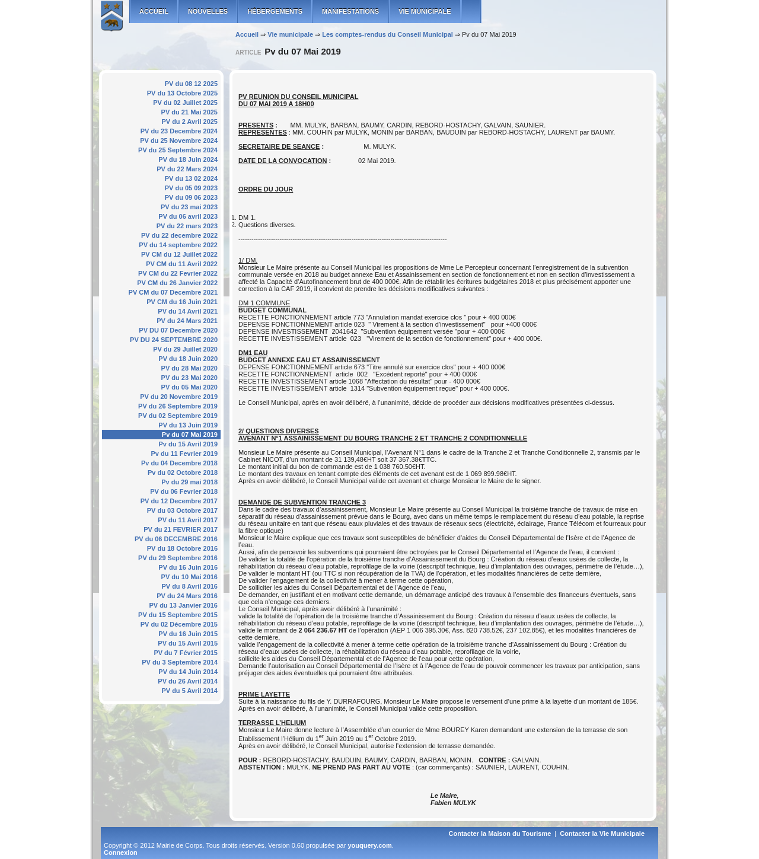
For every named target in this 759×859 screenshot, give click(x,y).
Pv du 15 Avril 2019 (188, 444)
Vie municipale (424, 11)
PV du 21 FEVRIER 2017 (180, 529)
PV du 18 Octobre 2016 (182, 548)
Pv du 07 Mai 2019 (190, 434)
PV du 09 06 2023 (191, 197)
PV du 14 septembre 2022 (178, 244)
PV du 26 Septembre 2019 (178, 406)
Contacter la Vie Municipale (602, 833)
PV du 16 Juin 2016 (188, 567)
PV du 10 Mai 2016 (189, 576)
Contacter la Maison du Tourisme (500, 833)
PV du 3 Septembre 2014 (180, 662)
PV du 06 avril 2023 (188, 216)
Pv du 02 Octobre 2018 (183, 472)
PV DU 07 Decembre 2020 (178, 330)
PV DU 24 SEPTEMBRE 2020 (174, 339)
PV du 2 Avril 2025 (189, 121)
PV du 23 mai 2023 (189, 206)
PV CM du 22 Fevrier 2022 (178, 273)
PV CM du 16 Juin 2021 (182, 301)
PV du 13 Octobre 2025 (182, 93)
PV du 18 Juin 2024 (188, 159)
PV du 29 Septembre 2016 (178, 557)
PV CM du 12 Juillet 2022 (179, 254)
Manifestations (350, 11)
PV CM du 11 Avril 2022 (182, 263)
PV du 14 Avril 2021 (188, 311)
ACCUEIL (153, 11)
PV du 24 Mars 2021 (187, 320)
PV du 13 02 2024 (191, 178)
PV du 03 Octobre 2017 (182, 510)
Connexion (121, 852)
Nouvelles (208, 11)
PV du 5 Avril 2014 (189, 690)
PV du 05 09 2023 (191, 187)
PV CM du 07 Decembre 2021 (173, 292)
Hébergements (274, 11)
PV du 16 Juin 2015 (188, 633)
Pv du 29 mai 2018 (189, 482)
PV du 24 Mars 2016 (187, 595)
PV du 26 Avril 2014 (188, 681)
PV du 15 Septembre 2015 (178, 614)
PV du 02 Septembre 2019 (178, 415)
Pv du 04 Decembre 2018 (179, 463)
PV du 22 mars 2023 (187, 225)
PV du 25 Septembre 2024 (178, 150)
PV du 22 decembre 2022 (179, 235)
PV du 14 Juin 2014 (188, 671)
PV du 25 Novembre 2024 (179, 140)
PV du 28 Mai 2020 (189, 368)
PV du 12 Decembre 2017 (179, 500)
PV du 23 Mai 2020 (189, 377)
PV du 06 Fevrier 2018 (184, 491)
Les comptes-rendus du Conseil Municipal (387, 34)
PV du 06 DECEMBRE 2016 (176, 538)
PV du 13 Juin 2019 (188, 425)
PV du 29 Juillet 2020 (185, 349)
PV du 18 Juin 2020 (188, 358)
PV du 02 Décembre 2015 (179, 624)
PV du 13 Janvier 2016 (183, 605)
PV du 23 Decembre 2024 (179, 131)
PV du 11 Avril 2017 (188, 519)
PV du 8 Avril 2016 (189, 586)
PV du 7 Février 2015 (186, 652)
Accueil (247, 34)
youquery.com (369, 845)
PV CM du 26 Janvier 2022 (177, 282)
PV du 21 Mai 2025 (189, 112)
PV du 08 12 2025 (191, 83)
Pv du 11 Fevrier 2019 (184, 453)
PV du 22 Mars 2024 (187, 169)
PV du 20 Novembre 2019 (179, 396)
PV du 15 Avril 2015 (188, 643)
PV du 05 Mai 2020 (189, 387)
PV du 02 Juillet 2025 (185, 102)
